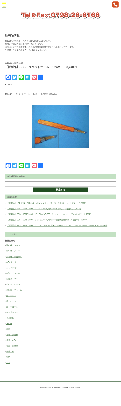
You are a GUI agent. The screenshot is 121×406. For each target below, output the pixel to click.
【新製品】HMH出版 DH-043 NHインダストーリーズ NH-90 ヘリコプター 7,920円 (46, 203)
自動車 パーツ (13, 284)
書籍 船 (10, 351)
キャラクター (12, 312)
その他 (9, 323)
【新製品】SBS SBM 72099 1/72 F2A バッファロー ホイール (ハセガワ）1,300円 (44, 209)
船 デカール (12, 307)
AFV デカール (13, 273)
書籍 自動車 (12, 346)
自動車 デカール (14, 290)
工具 (8, 362)
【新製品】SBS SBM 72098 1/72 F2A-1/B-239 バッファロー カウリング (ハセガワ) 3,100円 (49, 214)
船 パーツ (11, 301)
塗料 (8, 357)
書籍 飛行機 (12, 335)
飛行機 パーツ (13, 251)
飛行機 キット (13, 245)
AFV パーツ (11, 268)
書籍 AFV (11, 340)
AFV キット (11, 262)
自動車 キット (13, 279)
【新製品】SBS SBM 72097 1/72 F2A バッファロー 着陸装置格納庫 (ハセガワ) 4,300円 (47, 220)
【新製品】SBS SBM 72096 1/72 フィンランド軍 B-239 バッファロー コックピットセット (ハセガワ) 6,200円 (57, 225)
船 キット (11, 296)
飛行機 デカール (14, 257)
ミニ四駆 (10, 318)
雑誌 (8, 329)
